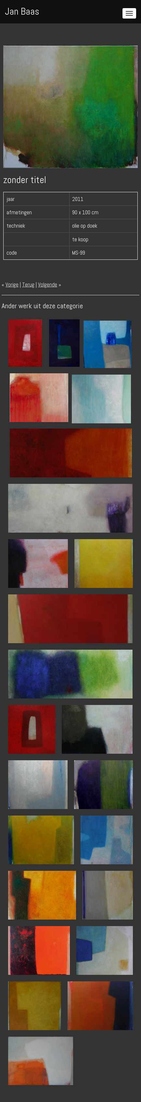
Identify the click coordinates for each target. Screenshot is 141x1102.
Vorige (12, 284)
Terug (28, 284)
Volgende (47, 284)
